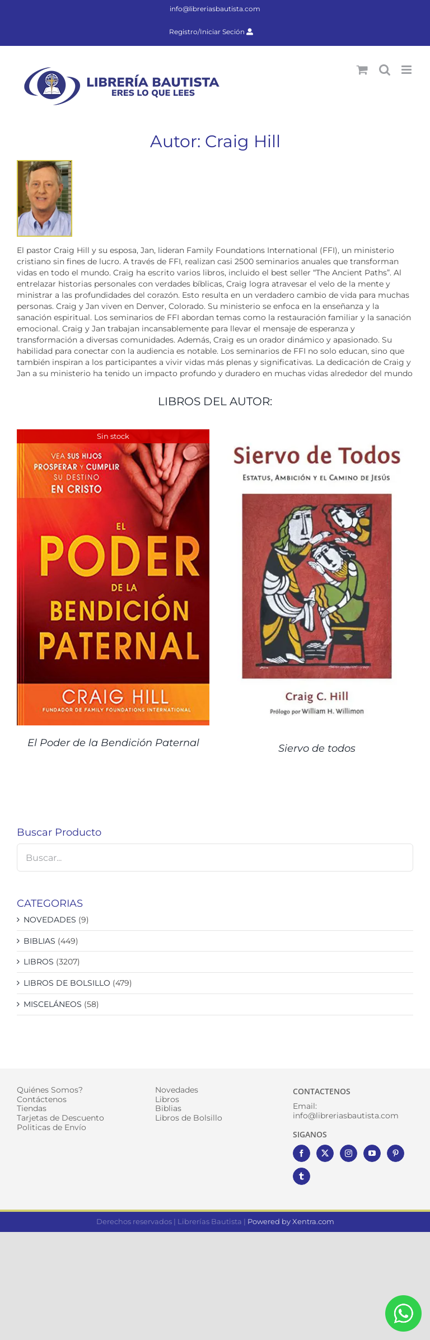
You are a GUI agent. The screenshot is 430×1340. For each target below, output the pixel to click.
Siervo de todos (317, 748)
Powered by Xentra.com (290, 1221)
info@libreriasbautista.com (215, 8)
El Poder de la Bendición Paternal (113, 743)
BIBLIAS (39, 941)
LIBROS (39, 962)
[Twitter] (325, 1153)
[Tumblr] (301, 1176)
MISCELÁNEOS (53, 1004)
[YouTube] (372, 1153)
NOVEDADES (50, 920)
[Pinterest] (395, 1153)
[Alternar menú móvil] (407, 70)
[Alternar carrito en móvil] (362, 70)
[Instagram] (348, 1153)
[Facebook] (301, 1153)
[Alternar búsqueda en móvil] (384, 70)
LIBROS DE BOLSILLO (67, 983)
